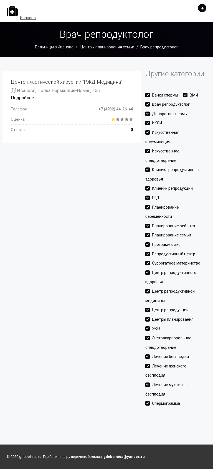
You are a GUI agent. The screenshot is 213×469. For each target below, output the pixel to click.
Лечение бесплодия (170, 356)
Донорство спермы (169, 114)
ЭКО (156, 328)
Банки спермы (165, 95)
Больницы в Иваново (54, 47)
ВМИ (194, 95)
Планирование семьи (171, 235)
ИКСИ (157, 123)
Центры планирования (173, 319)
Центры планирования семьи (107, 47)
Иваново (28, 18)
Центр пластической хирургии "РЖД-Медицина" (66, 82)
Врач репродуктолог (171, 104)
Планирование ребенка (173, 226)
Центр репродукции (170, 310)
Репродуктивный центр (173, 254)
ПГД (155, 198)
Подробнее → (25, 97)
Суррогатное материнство (176, 263)
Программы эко (166, 244)
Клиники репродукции (172, 188)
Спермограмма (166, 403)
